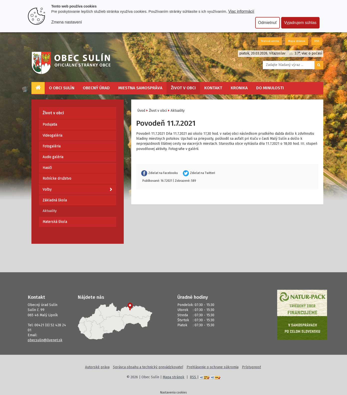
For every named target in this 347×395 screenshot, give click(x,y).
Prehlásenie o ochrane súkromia (212, 367)
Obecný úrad (96, 87)
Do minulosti (270, 87)
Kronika (239, 87)
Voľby (77, 189)
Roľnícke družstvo (57, 178)
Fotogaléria (52, 146)
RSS (316, 41)
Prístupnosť (251, 367)
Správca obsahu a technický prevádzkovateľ (148, 367)
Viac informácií (241, 11)
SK (253, 41)
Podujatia (50, 124)
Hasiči (47, 168)
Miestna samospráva (140, 87)
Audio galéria (53, 157)
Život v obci (183, 87)
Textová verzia (270, 41)
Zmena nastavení (66, 22)
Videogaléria (52, 135)
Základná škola (55, 200)
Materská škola (55, 222)
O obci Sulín (61, 87)
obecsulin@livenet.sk (45, 340)
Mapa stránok (296, 41)
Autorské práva (97, 367)
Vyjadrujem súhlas (300, 22)
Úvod (141, 110)
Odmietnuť (267, 22)
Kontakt (213, 87)
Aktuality (50, 211)
